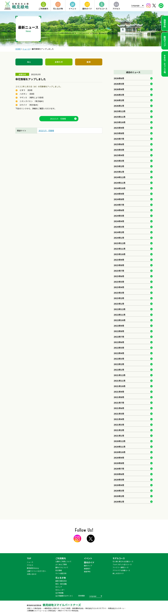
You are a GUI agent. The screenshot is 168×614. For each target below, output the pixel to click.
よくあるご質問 (61, 564)
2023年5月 (119, 281)
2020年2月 (119, 496)
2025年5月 (119, 149)
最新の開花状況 (61, 581)
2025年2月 (119, 166)
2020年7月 (119, 468)
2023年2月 (119, 298)
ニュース (30, 562)
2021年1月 (119, 435)
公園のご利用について (63, 561)
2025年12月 (119, 111)
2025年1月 (119, 171)
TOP (29, 558)
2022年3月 (119, 358)
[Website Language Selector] (137, 5)
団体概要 (81, 596)
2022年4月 (119, 353)
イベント (88, 558)
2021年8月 (119, 397)
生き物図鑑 (59, 593)
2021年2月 (119, 430)
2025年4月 (119, 155)
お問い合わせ (31, 574)
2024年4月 (119, 221)
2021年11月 (119, 380)
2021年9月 (119, 391)
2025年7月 (119, 138)
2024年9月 (119, 193)
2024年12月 (119, 177)
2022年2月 (119, 364)
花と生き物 (60, 577)
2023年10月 (119, 254)
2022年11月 (119, 314)
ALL (29, 61)
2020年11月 (119, 446)
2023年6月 (119, 276)
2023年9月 (119, 259)
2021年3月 (119, 424)
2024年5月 (119, 215)
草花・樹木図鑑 (61, 584)
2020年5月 (119, 479)
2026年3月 (119, 94)
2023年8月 (119, 265)
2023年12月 (119, 243)
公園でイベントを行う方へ (36, 571)
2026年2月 (119, 100)
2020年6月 (119, 474)
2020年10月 (119, 452)
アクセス (30, 565)
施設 (89, 61)
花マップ (58, 587)
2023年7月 (119, 270)
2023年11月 (119, 248)
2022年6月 (119, 342)
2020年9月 (119, 457)
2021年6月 (119, 408)
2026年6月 (119, 78)
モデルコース (119, 558)
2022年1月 (119, 369)
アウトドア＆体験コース (121, 570)
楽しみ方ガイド (118, 573)
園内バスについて (61, 567)
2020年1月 (119, 501)
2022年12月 (119, 309)
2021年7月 (119, 402)
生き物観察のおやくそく (64, 596)
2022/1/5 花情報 (58, 118)
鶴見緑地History (33, 568)
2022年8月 (119, 331)
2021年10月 (119, 386)
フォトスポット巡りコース (122, 564)
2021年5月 (119, 413)
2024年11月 (119, 182)
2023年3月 (119, 292)
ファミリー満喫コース (120, 567)
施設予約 (164, 23)
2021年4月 (119, 419)
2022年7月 (119, 336)
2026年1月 (119, 105)
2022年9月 (119, 325)
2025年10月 (119, 122)
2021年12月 (119, 375)
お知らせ (59, 61)
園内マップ (164, 41)
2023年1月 (119, 303)
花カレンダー (60, 590)
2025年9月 (119, 127)
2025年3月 (119, 160)
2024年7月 (119, 204)
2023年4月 (119, 287)
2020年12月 (119, 441)
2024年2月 (119, 232)
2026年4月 (119, 89)
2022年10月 (119, 320)
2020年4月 (119, 485)
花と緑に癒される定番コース (123, 561)
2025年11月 (119, 116)
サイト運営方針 (61, 573)
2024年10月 (119, 188)
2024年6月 (119, 210)
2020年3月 (119, 490)
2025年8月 (119, 133)
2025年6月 (119, 144)
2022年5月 (119, 347)
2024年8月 (119, 199)
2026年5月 (119, 83)
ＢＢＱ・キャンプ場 (164, 64)
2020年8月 (119, 463)
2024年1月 (119, 237)
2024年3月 (119, 226)
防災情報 (58, 570)
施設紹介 (87, 568)
